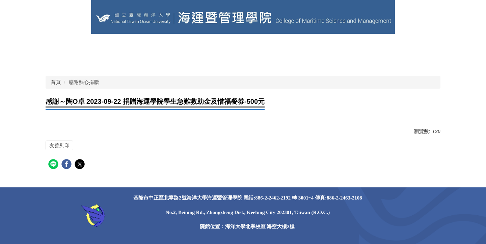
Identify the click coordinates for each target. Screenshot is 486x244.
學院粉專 (162, 45)
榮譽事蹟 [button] (370, 45)
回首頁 (59, 45)
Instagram (160, 62)
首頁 (56, 82)
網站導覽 (211, 45)
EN (186, 45)
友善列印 (59, 145)
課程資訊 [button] (338, 45)
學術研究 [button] (401, 45)
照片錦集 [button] (93, 62)
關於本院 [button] (243, 45)
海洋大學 (88, 45)
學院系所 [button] (306, 45)
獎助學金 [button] (61, 62)
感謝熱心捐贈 (84, 82)
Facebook (126, 62)
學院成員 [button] (275, 45)
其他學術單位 (125, 45)
